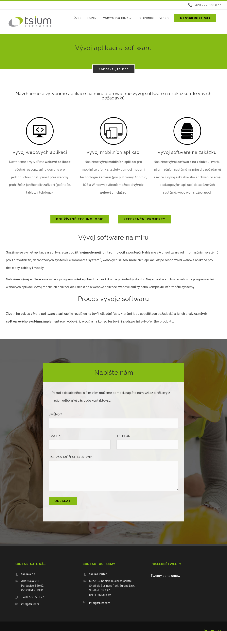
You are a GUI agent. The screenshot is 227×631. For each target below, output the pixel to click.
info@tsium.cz (30, 604)
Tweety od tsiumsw (165, 576)
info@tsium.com (99, 603)
